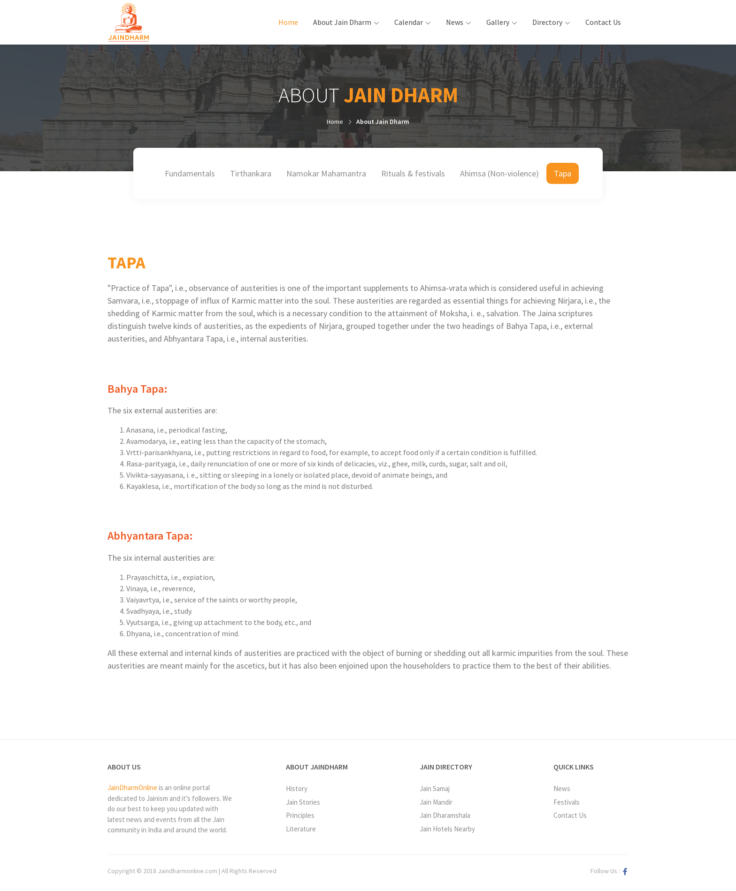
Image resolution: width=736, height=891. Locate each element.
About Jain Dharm (342, 22)
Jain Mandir (436, 802)
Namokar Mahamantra (326, 173)
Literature (301, 828)
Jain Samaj (435, 788)
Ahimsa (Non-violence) (499, 173)
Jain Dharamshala (445, 815)
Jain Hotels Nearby (447, 828)
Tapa (562, 173)
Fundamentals (190, 173)
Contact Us (603, 22)
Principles (300, 815)
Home (292, 21)
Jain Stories (303, 802)
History (296, 788)
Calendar (408, 22)
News (454, 22)
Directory (547, 22)
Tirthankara (250, 173)
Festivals (566, 802)
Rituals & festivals (413, 173)
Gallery (497, 22)
